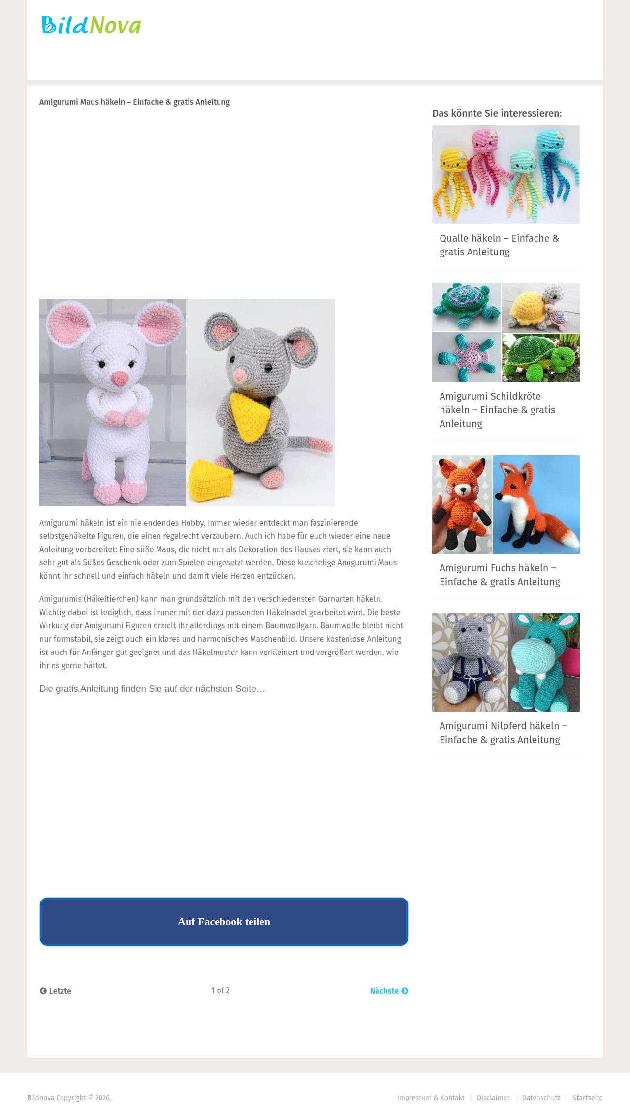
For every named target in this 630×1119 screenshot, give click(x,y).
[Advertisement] (224, 222)
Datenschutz (541, 1098)
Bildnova (40, 1098)
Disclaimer (493, 1098)
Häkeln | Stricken (136, 66)
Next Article (375, 127)
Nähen (208, 66)
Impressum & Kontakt (431, 1098)
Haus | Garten (324, 66)
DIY (256, 66)
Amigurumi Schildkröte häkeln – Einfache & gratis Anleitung (497, 410)
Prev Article (308, 127)
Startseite (59, 66)
